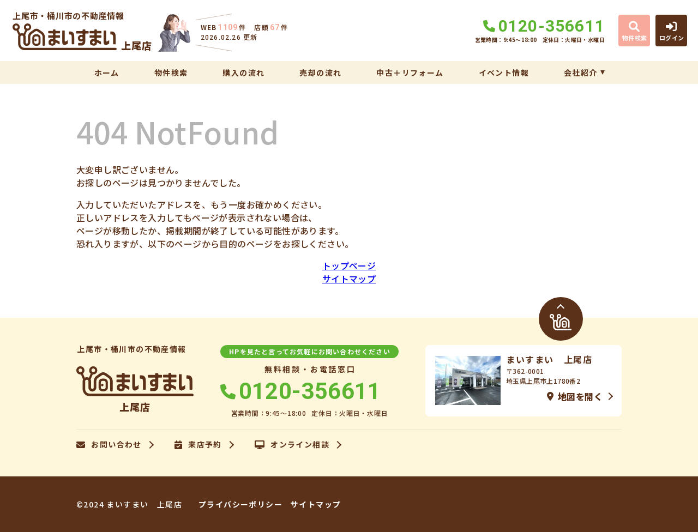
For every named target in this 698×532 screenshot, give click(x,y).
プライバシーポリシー (240, 504)
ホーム (106, 72)
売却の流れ (320, 72)
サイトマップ (349, 278)
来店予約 (198, 444)
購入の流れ (243, 72)
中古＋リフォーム (409, 72)
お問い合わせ (109, 444)
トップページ (349, 265)
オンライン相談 (292, 444)
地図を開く (575, 396)
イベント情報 (504, 72)
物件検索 (171, 72)
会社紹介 (581, 72)
